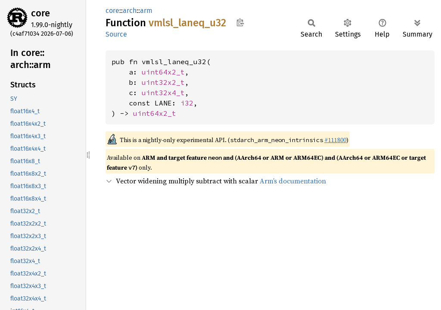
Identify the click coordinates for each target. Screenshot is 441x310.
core (40, 13)
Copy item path (240, 22)
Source (116, 34)
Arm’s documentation (293, 181)
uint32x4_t (163, 92)
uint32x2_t (163, 82)
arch (130, 10)
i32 (186, 103)
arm (146, 10)
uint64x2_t (163, 72)
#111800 (335, 140)
